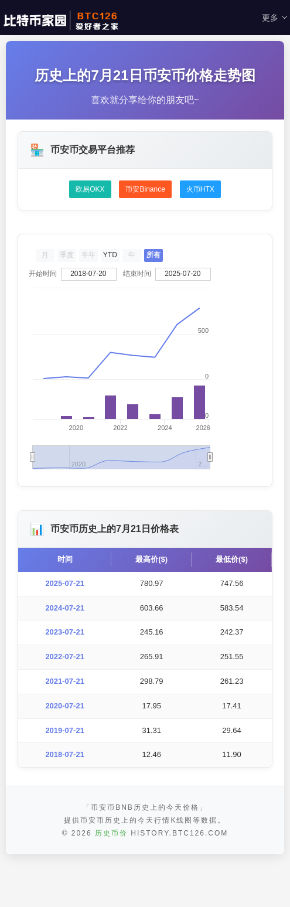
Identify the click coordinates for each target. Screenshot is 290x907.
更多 (275, 17)
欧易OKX (90, 189)
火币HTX (200, 189)
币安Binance (145, 189)
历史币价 (111, 880)
